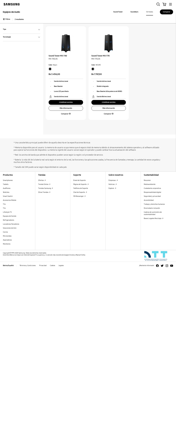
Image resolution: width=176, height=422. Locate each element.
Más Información (66, 108)
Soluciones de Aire (9, 228)
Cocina (5, 232)
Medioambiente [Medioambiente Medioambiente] (149, 184)
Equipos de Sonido (9, 216)
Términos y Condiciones (28, 266)
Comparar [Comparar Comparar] (166, 12)
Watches (6, 192)
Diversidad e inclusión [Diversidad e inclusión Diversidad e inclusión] (152, 208)
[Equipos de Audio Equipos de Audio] (23, 12)
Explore (112, 188)
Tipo (21, 29)
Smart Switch (8, 196)
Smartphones (8, 180)
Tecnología (21, 37)
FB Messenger (79, 196)
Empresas (113, 180)
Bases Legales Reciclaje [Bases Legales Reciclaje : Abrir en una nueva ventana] (153, 218)
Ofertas (42, 180)
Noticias (113, 184)
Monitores (6, 244)
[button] (158, 4)
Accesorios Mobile (9, 200)
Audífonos (6, 188)
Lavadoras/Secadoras (11, 224)
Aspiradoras (7, 240)
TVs (4, 204)
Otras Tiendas (44, 192)
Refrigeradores (8, 220)
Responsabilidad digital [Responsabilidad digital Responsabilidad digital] (152, 192)
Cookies (52, 266)
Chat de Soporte (80, 192)
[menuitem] (118, 12)
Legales (61, 266)
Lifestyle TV (7, 212)
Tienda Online (44, 184)
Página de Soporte (81, 184)
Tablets (5, 184)
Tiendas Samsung (45, 188)
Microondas (7, 236)
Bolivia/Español (8, 266)
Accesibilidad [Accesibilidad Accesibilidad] (149, 200)
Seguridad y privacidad (152, 196)
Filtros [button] (6, 19)
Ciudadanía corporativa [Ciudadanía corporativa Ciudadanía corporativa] (152, 188)
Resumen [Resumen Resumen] (147, 180)
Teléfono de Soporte (80, 188)
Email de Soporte (79, 180)
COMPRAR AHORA (66, 102)
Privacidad (43, 266)
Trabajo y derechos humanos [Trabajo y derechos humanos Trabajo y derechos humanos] (154, 204)
